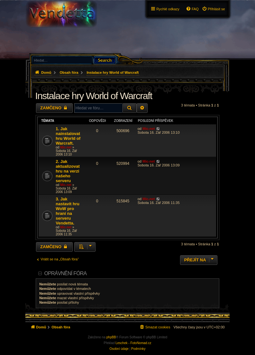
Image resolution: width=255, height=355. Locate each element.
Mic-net (65, 147)
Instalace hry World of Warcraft (93, 95)
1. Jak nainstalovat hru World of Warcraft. (68, 136)
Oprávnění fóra (65, 273)
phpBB (111, 337)
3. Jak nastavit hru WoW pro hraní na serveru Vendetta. (67, 211)
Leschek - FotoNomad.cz (133, 343)
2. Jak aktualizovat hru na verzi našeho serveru (67, 171)
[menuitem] (213, 9)
